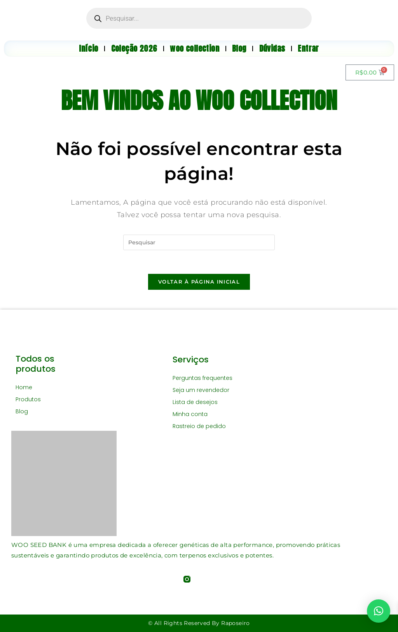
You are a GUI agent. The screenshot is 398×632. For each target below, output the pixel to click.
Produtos (28, 399)
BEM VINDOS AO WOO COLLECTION (199, 100)
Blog (22, 411)
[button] (378, 611)
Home (24, 387)
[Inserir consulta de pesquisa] (199, 242)
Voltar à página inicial (199, 282)
